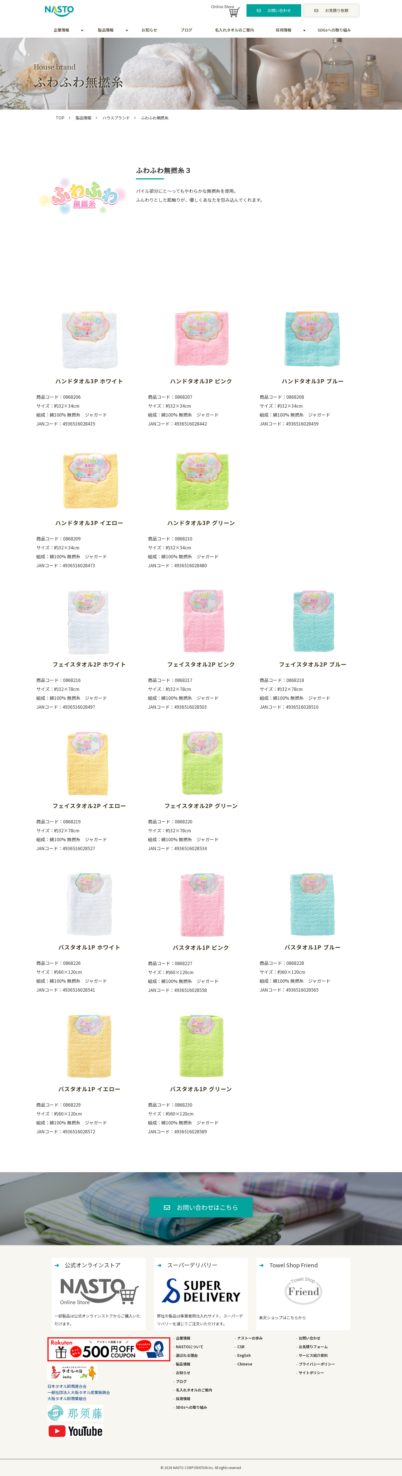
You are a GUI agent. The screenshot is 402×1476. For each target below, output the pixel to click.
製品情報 (106, 30)
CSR (241, 1346)
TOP (60, 118)
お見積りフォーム (313, 1346)
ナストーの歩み (250, 1338)
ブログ (186, 30)
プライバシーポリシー (317, 1364)
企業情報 (61, 30)
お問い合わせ (279, 10)
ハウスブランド (116, 118)
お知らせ (149, 30)
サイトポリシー (311, 1372)
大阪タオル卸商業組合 (67, 1398)
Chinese (244, 1364)
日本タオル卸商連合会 (67, 1386)
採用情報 (283, 30)
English (244, 1355)
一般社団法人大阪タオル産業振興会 (78, 1392)
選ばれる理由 (187, 1355)
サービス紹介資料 (313, 1355)
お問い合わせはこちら (207, 1207)
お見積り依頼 (336, 10)
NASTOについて (190, 1346)
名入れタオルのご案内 (234, 30)
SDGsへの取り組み (334, 30)
